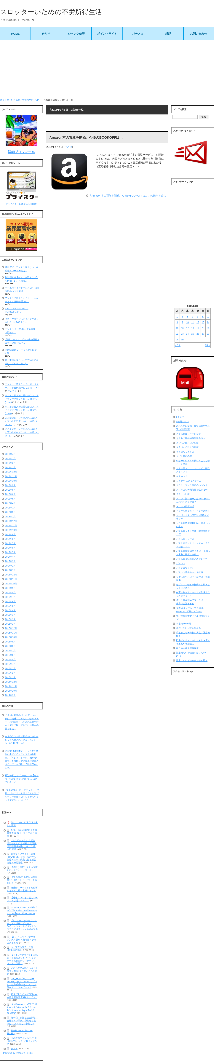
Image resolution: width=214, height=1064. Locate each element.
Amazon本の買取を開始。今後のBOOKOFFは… (86, 137)
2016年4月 (10, 610)
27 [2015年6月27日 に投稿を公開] (203, 334)
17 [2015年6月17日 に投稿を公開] (187, 328)
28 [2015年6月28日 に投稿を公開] (208, 334)
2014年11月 (11, 686)
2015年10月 (11, 637)
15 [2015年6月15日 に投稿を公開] (177, 328)
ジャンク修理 (76, 33)
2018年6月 (10, 494)
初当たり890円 (183, 623)
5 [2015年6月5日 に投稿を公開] (197, 316)
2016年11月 (11, 579)
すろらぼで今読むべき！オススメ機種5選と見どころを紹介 (22, 971)
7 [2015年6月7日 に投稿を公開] (208, 316)
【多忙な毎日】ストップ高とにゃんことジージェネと (22, 869)
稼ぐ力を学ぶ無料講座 (187, 648)
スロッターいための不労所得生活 (51, 12)
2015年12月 (11, 628)
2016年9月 (10, 588)
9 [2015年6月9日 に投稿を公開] (182, 322)
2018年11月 (11, 476)
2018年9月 (10, 485)
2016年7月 (10, 597)
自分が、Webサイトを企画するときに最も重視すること (22, 889)
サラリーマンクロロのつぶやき (191, 485)
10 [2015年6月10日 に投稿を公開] (187, 322)
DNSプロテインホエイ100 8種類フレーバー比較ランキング (23, 1041)
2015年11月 (11, 632)
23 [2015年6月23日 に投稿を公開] (182, 334)
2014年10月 (11, 691)
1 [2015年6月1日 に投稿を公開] (177, 316)
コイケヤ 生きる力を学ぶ (188, 480)
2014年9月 (10, 695)
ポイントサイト (107, 33)
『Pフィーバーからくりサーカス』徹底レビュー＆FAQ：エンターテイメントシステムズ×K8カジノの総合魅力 (22, 925)
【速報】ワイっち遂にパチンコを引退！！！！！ (22, 899)
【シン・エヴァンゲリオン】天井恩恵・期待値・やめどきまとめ (21, 939)
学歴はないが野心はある (188, 628)
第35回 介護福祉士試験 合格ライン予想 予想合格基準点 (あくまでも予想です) (22, 1020)
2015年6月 (10, 655)
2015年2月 (10, 673)
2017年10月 (11, 530)
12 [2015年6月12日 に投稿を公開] (198, 322)
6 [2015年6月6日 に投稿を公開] (203, 316)
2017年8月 (10, 539)
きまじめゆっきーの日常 (188, 434)
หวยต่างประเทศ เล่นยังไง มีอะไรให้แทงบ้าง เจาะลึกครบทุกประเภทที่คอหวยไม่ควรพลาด (22, 910)
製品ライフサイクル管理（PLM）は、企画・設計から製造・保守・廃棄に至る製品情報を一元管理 (21, 858)
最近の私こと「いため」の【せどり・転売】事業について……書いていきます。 (22, 779)
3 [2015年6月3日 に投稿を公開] (187, 316)
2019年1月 (10, 467)
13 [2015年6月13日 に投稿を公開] (203, 322)
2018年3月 (10, 507)
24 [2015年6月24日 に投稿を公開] (187, 334)
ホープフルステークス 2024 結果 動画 (20, 949)
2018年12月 (11, 472)
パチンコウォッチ (185, 568)
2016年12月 (11, 574)
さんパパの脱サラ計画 (187, 447)
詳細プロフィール (21, 152)
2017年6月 (10, 548)
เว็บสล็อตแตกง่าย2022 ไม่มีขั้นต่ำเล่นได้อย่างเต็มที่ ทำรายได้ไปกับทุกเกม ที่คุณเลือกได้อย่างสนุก (22, 1008)
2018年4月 (10, 503)
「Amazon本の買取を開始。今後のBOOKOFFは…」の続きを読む (127, 195)
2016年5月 (10, 606)
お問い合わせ (198, 33)
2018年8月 (10, 490)
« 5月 (178, 345)
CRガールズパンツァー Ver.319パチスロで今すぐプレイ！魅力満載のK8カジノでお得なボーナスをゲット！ (22, 983)
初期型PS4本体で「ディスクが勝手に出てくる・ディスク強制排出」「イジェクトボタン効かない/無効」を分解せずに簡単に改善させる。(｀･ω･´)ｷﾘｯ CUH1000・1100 (22, 759)
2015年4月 (10, 664)
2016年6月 (10, 601)
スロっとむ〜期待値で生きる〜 (191, 489)
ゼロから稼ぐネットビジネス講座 (193, 511)
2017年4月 (10, 557)
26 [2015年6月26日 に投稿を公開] (198, 334)
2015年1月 (10, 677)
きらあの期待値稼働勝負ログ (190, 438)
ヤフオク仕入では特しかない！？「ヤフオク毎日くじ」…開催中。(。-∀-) (22, 398)
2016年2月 (10, 619)
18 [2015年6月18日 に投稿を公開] (192, 328)
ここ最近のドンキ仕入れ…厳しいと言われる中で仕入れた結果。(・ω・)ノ (22, 421)
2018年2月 (10, 512)
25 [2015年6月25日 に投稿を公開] (192, 334)
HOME (15, 33)
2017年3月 (10, 561)
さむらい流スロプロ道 (187, 442)
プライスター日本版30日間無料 (21, 204)
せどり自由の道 (184, 456)
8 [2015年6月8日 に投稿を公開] (177, 322)
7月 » (207, 345)
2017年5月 (10, 552)
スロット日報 (183, 494)
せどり (46, 33)
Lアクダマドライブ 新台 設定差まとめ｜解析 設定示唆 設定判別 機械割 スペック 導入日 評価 (21, 845)
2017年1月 (10, 570)
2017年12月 (11, 521)
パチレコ (180, 563)
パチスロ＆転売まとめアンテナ (191, 559)
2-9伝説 (180, 417)
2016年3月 (10, 615)
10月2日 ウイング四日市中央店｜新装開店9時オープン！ (22, 996)
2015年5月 (10, 659)
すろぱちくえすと (185, 451)
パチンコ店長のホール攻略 (189, 572)
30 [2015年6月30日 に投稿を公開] (182, 339)
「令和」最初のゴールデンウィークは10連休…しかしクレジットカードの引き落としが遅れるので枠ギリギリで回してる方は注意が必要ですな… (22, 722)
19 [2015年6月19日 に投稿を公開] (198, 328)
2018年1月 (10, 516)
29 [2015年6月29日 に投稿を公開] (177, 339)
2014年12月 (11, 682)
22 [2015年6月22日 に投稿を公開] (177, 334)
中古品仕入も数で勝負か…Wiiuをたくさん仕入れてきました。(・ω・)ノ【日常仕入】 (21, 739)
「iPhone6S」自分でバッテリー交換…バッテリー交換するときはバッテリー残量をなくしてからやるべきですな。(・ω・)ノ (22, 795)
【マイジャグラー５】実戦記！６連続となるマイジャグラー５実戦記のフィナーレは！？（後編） (22, 959)
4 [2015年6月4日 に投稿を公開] (192, 316)
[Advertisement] (107, 69)
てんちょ (12, 391)
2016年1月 (10, 624)
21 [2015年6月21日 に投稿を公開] (208, 328)
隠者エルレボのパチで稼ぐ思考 (191, 660)
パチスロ (137, 33)
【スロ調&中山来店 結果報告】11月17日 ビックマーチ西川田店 (22, 880)
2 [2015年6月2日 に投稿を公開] (182, 316)
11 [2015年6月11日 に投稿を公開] (192, 322)
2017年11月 (11, 525)
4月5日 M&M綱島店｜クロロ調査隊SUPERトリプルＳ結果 (22, 833)
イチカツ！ (181, 476)
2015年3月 (10, 668)
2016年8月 (10, 592)
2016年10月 (11, 583)
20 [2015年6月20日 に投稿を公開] (203, 328)
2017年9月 (10, 534)
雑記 (168, 33)
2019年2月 (10, 463)
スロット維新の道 (185, 506)
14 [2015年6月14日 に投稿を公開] (208, 322)
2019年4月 (10, 454)
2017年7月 (10, 543)
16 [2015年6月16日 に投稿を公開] (182, 328)
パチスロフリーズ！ (186, 538)
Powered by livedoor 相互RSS (18, 1053)
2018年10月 (11, 481)
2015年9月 (10, 641)
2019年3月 (10, 458)
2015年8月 (10, 646)
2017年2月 (10, 565)
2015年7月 (10, 650)
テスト (14, 1048)
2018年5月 (10, 498)
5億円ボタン (182, 421)
